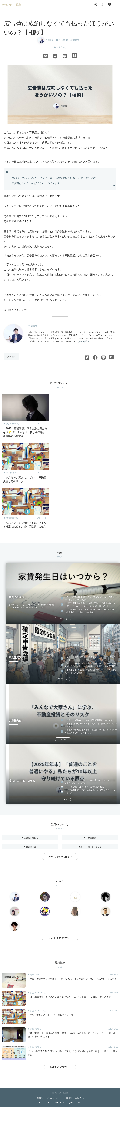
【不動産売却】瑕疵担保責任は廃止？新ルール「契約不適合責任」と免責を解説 (90, 671)
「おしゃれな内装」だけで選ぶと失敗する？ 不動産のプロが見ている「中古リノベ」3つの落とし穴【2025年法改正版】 (91, 664)
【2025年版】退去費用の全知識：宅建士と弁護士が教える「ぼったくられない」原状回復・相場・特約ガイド (90, 604)
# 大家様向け (11, 356)
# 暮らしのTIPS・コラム (90, 847)
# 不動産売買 (90, 838)
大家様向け (61, 47)
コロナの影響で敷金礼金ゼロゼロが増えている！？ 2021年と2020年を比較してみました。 (91, 731)
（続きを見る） (84, 341)
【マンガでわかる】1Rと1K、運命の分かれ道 (84, 787)
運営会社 (69, 1098)
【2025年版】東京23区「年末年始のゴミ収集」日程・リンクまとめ (90, 791)
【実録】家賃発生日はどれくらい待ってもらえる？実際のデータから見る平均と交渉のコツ (90, 598)
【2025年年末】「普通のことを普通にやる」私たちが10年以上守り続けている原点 (90, 781)
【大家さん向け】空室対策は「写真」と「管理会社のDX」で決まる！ (91, 725)
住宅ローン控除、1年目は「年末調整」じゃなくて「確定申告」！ (90, 658)
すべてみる (63, 619)
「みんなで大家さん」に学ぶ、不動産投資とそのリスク (88, 720)
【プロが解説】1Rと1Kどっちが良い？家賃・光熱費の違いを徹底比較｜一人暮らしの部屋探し (90, 610)
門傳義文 (49, 40)
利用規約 (40, 1098)
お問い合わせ (80, 1098)
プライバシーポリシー (54, 1098)
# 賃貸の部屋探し (30, 838)
